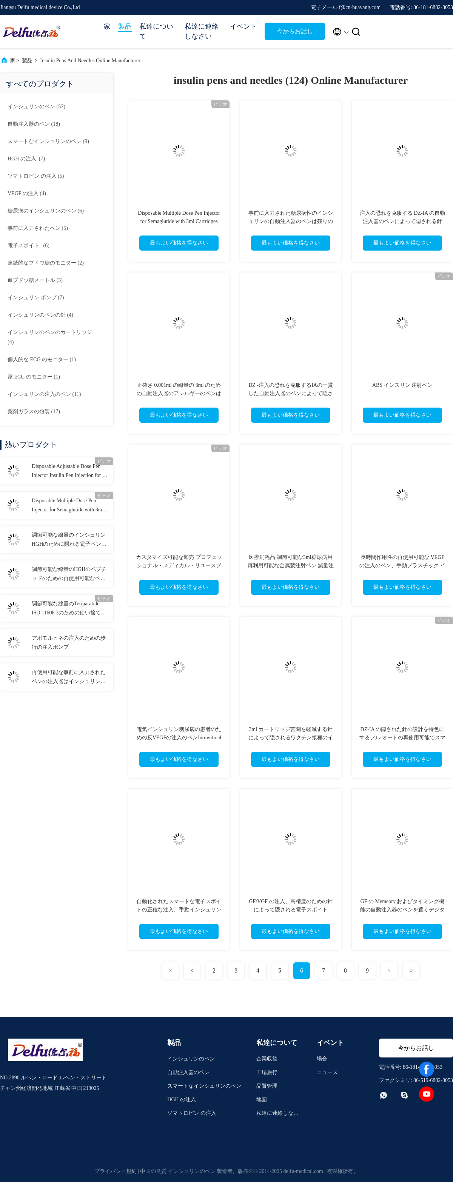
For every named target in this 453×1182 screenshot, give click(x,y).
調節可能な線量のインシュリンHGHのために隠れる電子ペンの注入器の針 (69, 540)
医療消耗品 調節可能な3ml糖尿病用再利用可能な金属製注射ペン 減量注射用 (291, 565)
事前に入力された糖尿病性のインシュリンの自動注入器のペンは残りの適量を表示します (290, 221)
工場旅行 (266, 1072)
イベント (243, 26)
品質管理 (266, 1086)
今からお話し (295, 31)
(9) (48, 141)
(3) (35, 280)
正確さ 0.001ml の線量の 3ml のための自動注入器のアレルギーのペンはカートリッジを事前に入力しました (179, 393)
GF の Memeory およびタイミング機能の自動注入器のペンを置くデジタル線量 (402, 910)
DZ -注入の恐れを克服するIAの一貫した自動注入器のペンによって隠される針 (290, 393)
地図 (261, 1099)
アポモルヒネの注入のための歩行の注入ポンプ (69, 642)
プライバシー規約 (115, 1171)
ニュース (327, 1072)
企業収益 (266, 1059)
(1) (42, 359)
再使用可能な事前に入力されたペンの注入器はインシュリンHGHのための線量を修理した (69, 677)
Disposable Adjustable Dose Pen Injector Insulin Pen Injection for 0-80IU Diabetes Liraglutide (69, 471)
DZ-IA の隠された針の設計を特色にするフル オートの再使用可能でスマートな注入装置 (402, 737)
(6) (46, 211)
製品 (125, 26)
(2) (46, 263)
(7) (26, 159)
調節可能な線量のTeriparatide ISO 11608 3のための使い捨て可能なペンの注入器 (69, 609)
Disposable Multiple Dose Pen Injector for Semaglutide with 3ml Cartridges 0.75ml (68, 506)
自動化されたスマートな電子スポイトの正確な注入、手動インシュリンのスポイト (179, 910)
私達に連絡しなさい (202, 31)
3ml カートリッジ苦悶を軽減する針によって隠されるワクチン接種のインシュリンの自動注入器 (290, 737)
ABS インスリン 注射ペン (402, 385)
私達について (156, 31)
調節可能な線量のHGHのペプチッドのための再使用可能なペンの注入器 (69, 574)
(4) (27, 193)
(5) (36, 176)
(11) (44, 394)
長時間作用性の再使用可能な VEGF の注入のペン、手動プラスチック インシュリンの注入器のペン (402, 565)
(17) (34, 411)
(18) (34, 124)
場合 (322, 1059)
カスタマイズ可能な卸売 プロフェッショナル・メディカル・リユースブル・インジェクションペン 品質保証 (179, 565)
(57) (36, 106)
